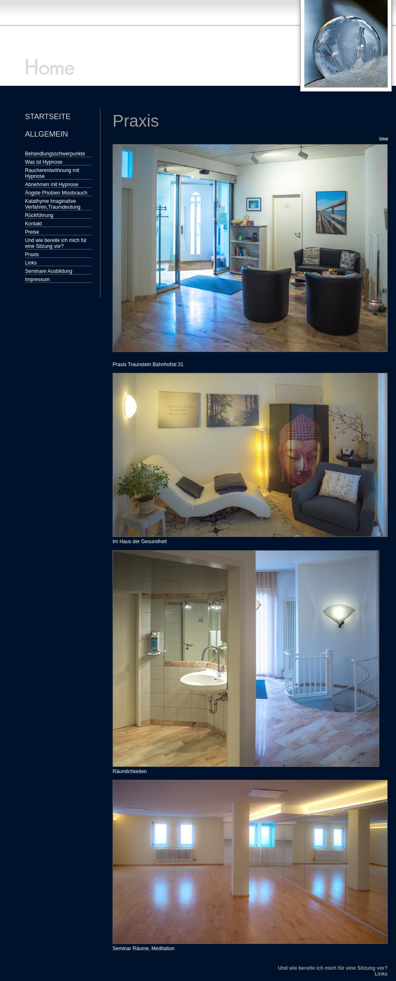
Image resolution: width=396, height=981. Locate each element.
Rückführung (39, 215)
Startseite (47, 116)
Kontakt (33, 224)
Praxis (32, 254)
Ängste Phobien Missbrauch (56, 193)
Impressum (37, 279)
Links (31, 263)
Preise (32, 232)
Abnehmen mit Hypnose (51, 184)
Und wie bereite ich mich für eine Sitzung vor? (56, 243)
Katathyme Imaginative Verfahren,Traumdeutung (52, 204)
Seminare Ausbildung (48, 271)
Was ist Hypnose (44, 162)
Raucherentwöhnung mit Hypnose (52, 173)
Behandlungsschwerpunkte (55, 154)
